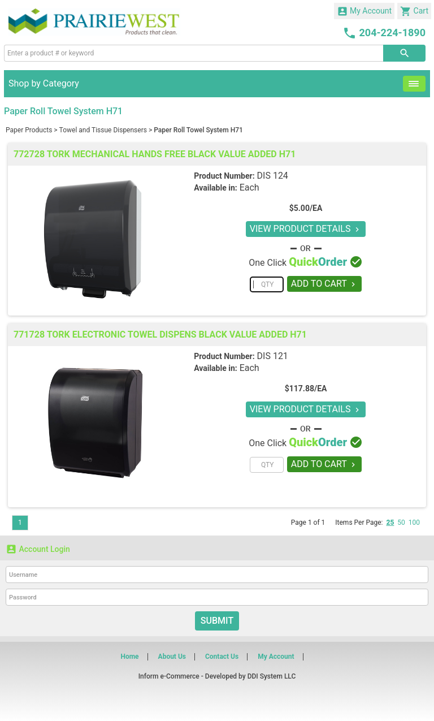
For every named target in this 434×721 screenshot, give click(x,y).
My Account (364, 11)
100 (414, 522)
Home (129, 656)
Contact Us (221, 656)
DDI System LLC (272, 676)
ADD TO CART (324, 283)
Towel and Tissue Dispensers (103, 130)
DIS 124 (272, 175)
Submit (217, 620)
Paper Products (29, 130)
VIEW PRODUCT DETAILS (306, 228)
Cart (414, 11)
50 (401, 522)
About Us (172, 656)
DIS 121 (272, 356)
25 (390, 522)
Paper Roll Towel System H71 (198, 130)
